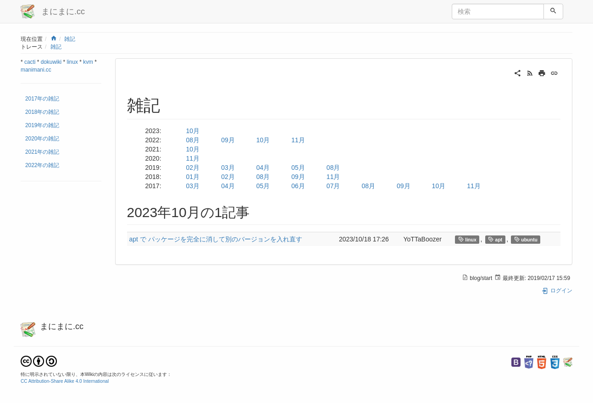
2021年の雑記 (42, 152)
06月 (298, 186)
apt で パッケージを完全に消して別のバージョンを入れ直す (215, 239)
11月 (298, 140)
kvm (88, 62)
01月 (193, 176)
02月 (193, 167)
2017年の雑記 (42, 98)
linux (72, 62)
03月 (228, 167)
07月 (333, 186)
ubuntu (526, 239)
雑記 (69, 39)
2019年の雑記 (42, 125)
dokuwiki (51, 62)
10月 (193, 130)
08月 (193, 140)
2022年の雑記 (42, 165)
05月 (298, 167)
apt (495, 239)
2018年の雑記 (42, 112)
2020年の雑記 (42, 138)
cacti (29, 62)
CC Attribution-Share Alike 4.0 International (65, 381)
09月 (228, 140)
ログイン (557, 290)
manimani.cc (36, 70)
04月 (263, 167)
